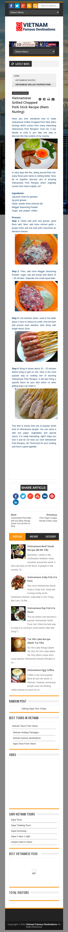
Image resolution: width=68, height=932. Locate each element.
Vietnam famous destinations (27, 738)
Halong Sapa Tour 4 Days (34, 708)
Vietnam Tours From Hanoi (25, 726)
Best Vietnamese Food (23, 853)
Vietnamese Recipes (25, 80)
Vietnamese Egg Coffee (40, 670)
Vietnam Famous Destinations (41, 924)
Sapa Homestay (18, 831)
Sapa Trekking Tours (21, 825)
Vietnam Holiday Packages (34, 733)
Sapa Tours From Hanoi (24, 743)
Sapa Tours (16, 820)
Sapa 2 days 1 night (20, 836)
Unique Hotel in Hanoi (21, 842)
